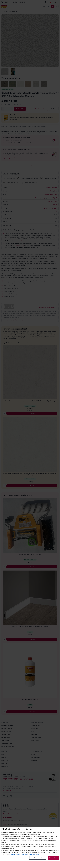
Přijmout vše (53, 858)
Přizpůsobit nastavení (38, 858)
